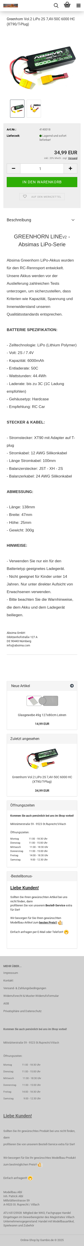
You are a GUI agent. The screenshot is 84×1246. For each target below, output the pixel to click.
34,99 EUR (42, 790)
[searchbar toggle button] (56, 5)
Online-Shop (28, 1240)
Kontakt (8, 980)
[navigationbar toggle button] (78, 5)
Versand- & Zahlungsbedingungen (24, 988)
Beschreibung (19, 219)
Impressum (10, 973)
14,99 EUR (42, 724)
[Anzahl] (42, 169)
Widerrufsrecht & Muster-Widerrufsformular (31, 995)
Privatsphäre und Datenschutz (22, 1011)
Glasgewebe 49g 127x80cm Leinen (42, 715)
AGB (6, 1003)
